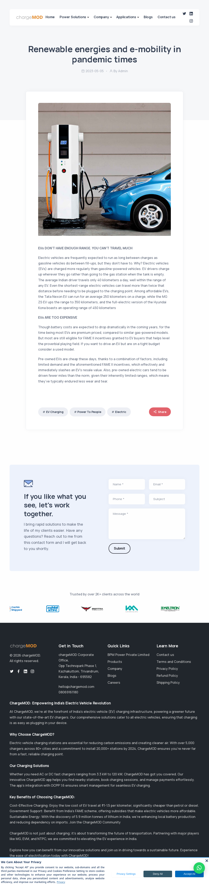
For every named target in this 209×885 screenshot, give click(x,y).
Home (50, 17)
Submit (119, 548)
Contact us (167, 17)
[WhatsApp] (199, 868)
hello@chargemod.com (76, 686)
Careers (114, 682)
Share (159, 412)
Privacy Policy (167, 668)
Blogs (148, 17)
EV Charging (54, 412)
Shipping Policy (168, 682)
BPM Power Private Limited (128, 654)
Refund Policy (167, 675)
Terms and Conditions (174, 661)
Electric (120, 412)
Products (115, 661)
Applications (126, 17)
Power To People (89, 412)
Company (101, 17)
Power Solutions (73, 17)
